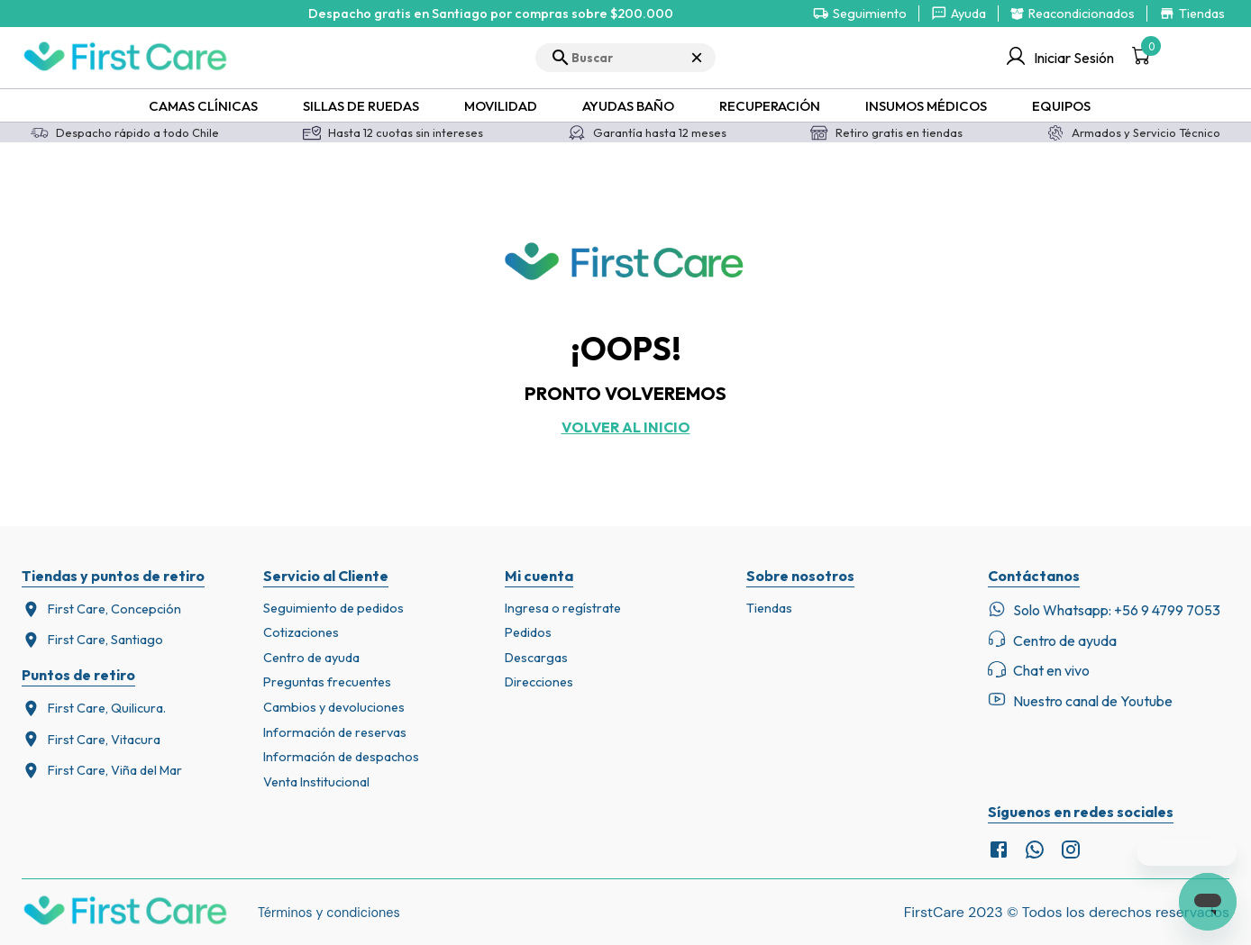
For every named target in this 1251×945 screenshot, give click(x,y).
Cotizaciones (301, 632)
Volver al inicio (626, 427)
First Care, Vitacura (91, 739)
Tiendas (769, 608)
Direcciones (539, 682)
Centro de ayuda (311, 658)
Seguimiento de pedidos (333, 608)
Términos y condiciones (329, 912)
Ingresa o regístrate (563, 608)
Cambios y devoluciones (334, 707)
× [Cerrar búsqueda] (696, 57)
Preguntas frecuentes (327, 682)
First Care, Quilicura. (94, 708)
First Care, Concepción (101, 609)
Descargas (536, 658)
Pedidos (528, 632)
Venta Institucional (316, 782)
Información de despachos (341, 757)
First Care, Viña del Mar (102, 770)
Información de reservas (334, 732)
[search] (625, 57)
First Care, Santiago (92, 640)
